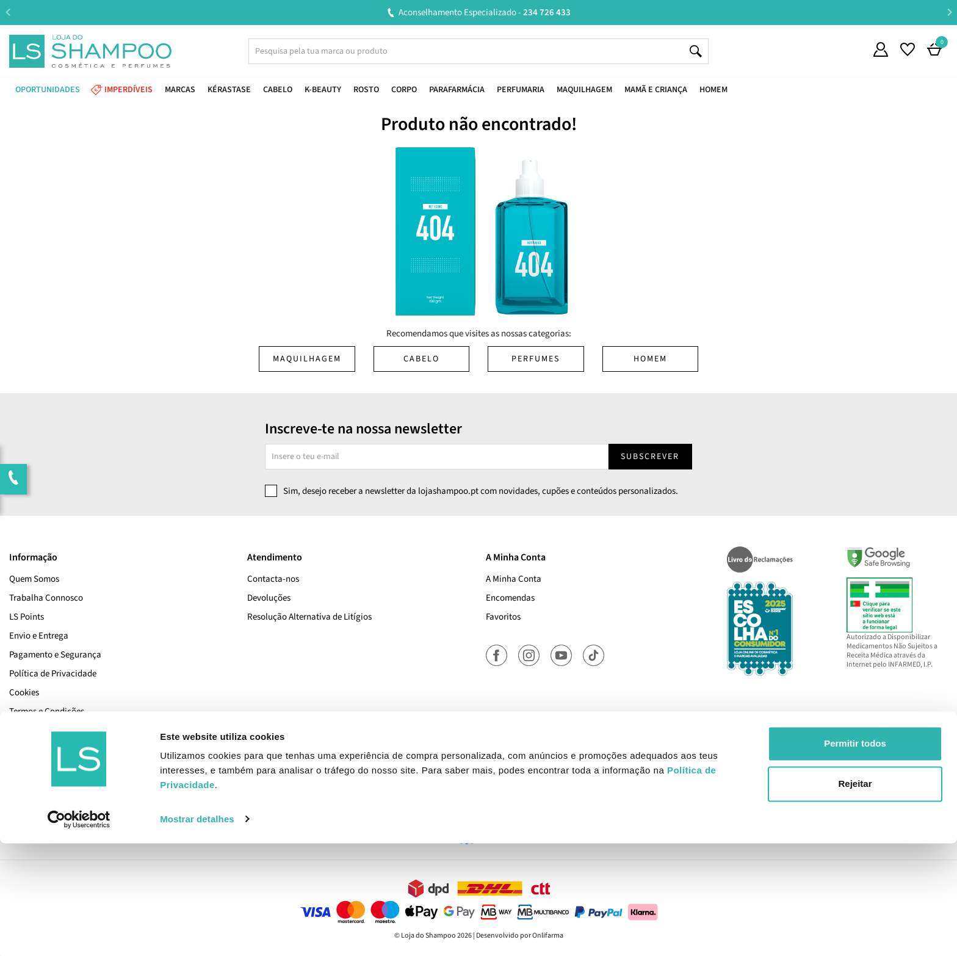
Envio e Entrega (38, 635)
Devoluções (269, 598)
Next (949, 12)
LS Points (26, 616)
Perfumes (535, 359)
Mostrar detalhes (197, 932)
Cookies (24, 692)
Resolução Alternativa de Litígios (309, 616)
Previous (7, 12)
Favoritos (503, 616)
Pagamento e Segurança (55, 654)
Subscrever (650, 457)
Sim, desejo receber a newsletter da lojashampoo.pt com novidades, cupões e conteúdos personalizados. (480, 491)
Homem (650, 359)
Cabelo (421, 359)
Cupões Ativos (35, 730)
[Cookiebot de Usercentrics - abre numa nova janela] (79, 932)
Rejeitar (855, 896)
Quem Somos (34, 579)
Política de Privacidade (52, 673)
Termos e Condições (46, 711)
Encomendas (510, 598)
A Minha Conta (513, 579)
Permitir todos (855, 857)
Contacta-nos (273, 579)
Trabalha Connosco (46, 598)
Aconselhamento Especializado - (485, 12)
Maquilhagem (307, 359)
